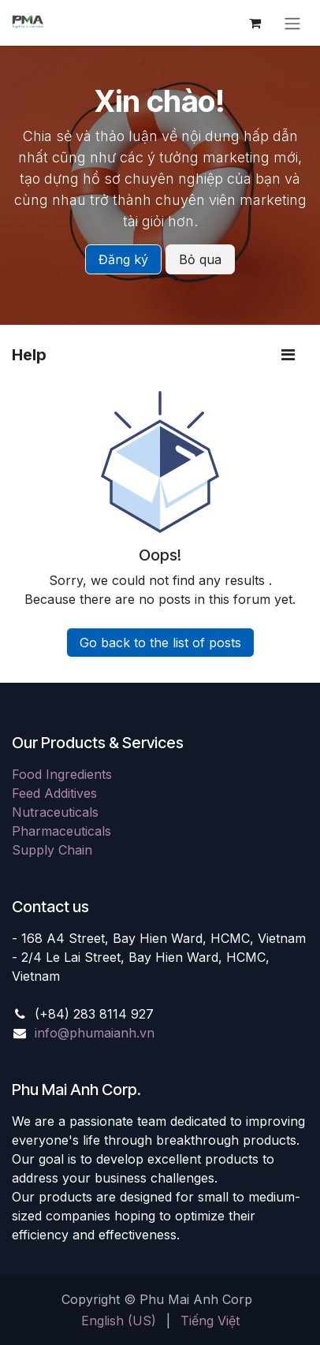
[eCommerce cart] (254, 23)
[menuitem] (118, 1320)
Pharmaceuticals (61, 831)
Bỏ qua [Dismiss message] (200, 259)
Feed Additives (54, 793)
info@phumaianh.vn (94, 1033)
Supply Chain (52, 850)
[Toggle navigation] (292, 22)
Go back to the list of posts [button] (160, 642)
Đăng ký (123, 259)
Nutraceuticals (55, 812)
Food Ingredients (62, 774)
